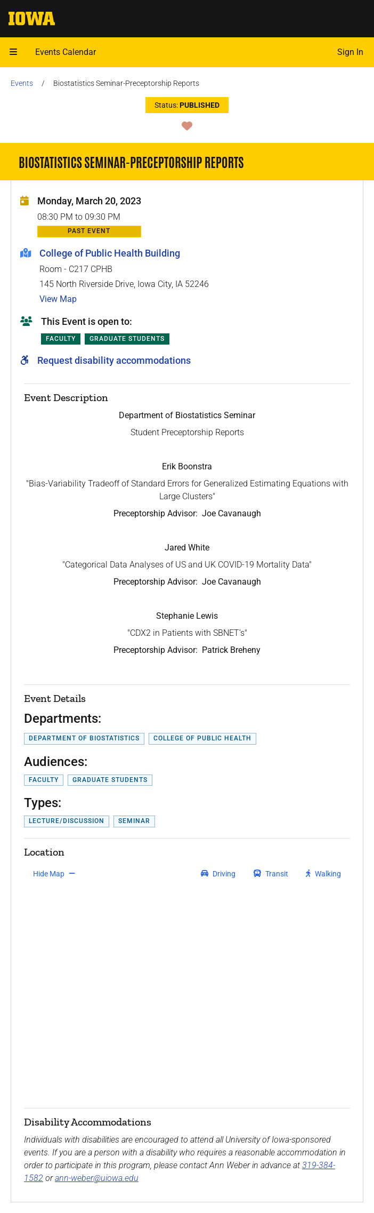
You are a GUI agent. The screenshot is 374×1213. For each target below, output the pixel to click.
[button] (13, 52)
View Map (58, 299)
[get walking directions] (323, 874)
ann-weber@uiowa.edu (97, 1178)
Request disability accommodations (114, 360)
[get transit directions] (271, 874)
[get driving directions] (218, 874)
